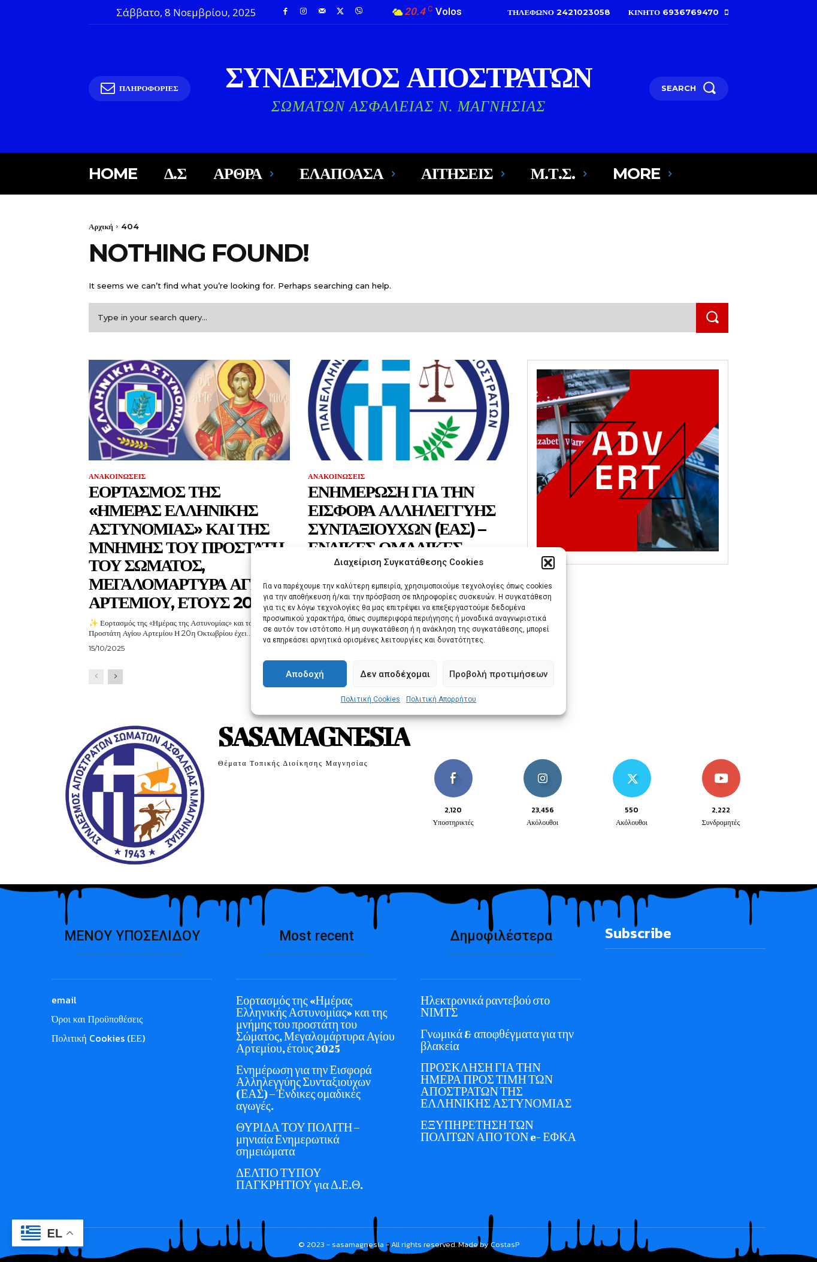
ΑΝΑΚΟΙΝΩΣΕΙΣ (117, 476)
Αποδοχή (305, 694)
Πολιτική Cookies (370, 720)
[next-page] (115, 676)
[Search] (712, 317)
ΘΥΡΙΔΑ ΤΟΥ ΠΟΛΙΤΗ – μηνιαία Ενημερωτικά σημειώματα (297, 1139)
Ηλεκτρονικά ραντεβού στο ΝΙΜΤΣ (485, 1006)
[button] (548, 583)
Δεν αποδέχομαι (395, 694)
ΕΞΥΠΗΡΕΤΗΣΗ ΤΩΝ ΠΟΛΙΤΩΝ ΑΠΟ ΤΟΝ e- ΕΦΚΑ (498, 1131)
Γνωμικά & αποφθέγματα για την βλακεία (497, 1040)
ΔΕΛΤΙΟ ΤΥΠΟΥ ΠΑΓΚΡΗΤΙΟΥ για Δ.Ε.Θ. (299, 1179)
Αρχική (101, 226)
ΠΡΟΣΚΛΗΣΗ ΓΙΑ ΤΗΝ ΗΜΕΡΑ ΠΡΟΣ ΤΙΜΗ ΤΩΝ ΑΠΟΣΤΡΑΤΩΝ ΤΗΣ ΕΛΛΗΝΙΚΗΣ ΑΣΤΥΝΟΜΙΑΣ (495, 1085)
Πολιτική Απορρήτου (441, 720)
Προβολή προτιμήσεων (498, 694)
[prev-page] (96, 676)
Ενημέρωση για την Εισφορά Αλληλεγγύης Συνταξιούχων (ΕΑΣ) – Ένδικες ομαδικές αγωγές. (401, 528)
